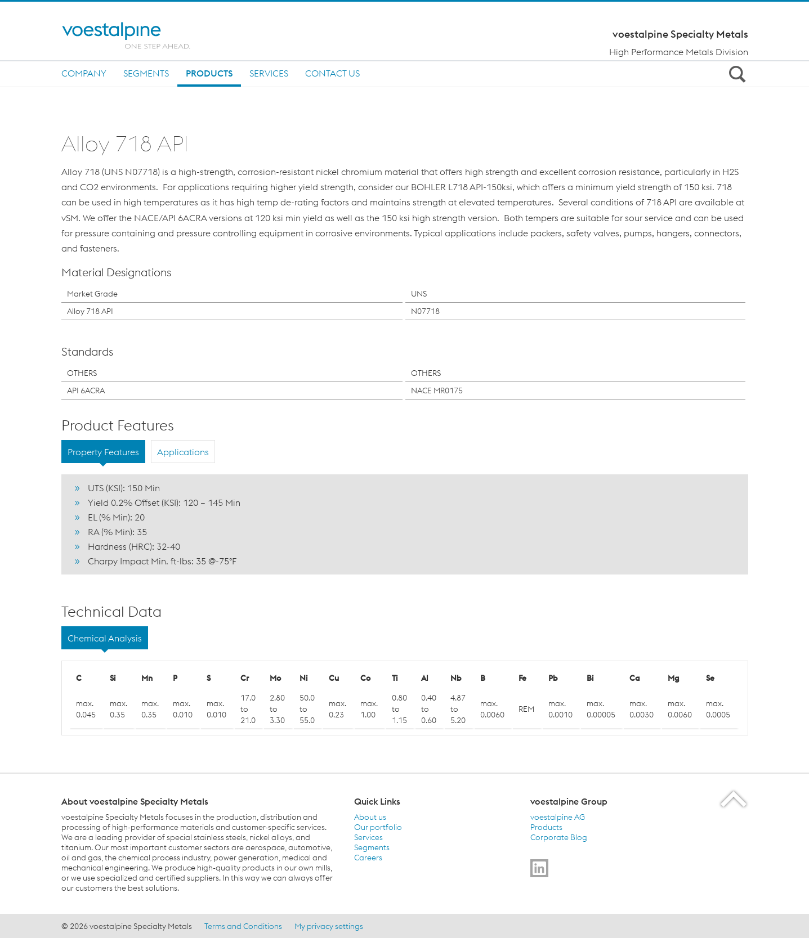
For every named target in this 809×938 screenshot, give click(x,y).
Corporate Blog (558, 837)
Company (83, 73)
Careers (368, 857)
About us (370, 817)
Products (209, 73)
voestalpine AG (557, 817)
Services (268, 73)
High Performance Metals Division (678, 51)
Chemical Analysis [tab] (105, 638)
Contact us (332, 73)
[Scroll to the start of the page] (734, 799)
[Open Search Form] (735, 73)
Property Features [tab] (103, 451)
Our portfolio (378, 827)
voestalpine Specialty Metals (680, 34)
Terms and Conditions (243, 926)
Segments (146, 73)
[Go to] (539, 868)
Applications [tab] (183, 451)
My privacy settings (328, 926)
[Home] (138, 35)
